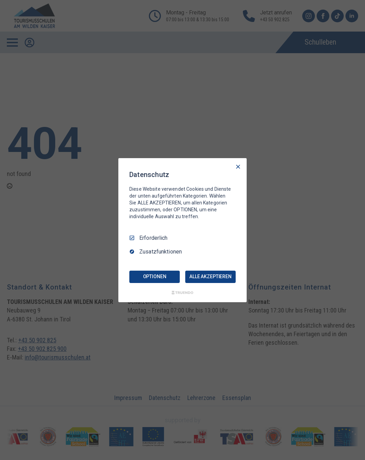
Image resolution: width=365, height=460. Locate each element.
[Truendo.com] (182, 292)
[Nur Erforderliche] (238, 166)
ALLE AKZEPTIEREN (210, 276)
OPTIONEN (154, 276)
